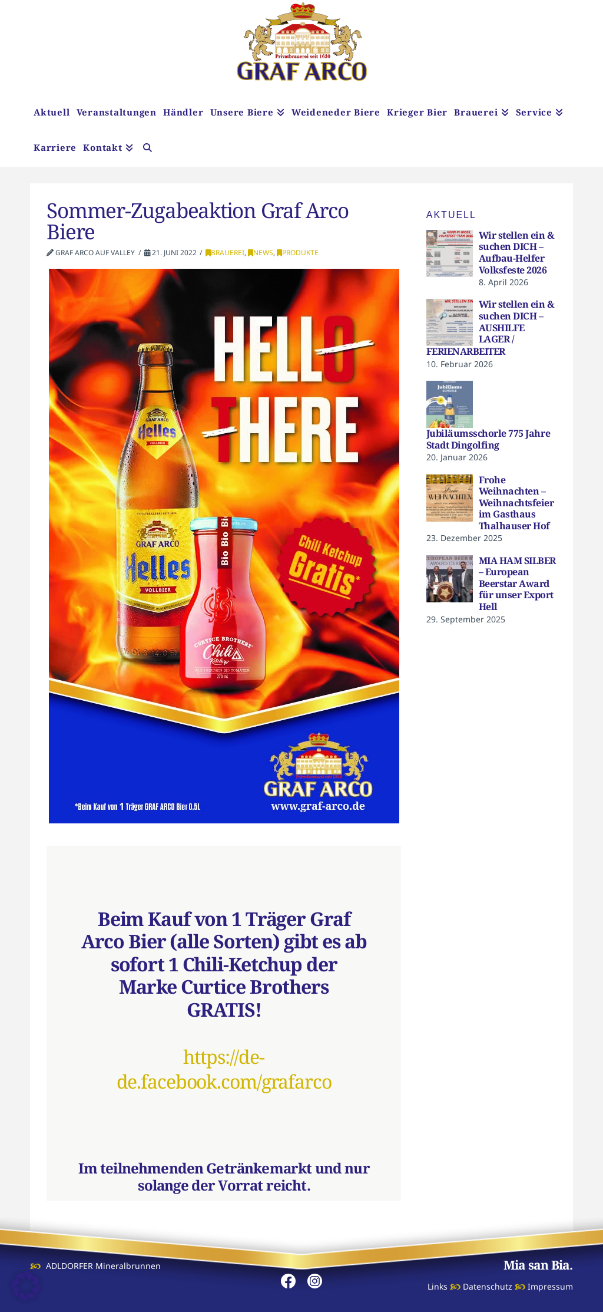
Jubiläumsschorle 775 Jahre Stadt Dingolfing (488, 439)
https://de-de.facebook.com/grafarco (224, 1069)
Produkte (298, 253)
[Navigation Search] (147, 149)
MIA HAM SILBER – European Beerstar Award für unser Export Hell (517, 583)
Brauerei (225, 253)
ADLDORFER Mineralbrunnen (103, 1265)
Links (438, 1286)
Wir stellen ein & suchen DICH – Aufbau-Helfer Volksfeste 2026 (517, 252)
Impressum (550, 1286)
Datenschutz (487, 1286)
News (260, 253)
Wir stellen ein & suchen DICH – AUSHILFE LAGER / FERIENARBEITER (490, 328)
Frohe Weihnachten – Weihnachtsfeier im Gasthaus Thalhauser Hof (516, 502)
